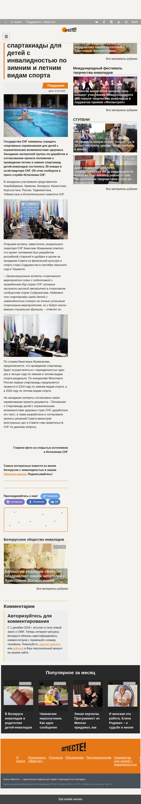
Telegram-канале (15, 474)
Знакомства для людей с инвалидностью (125, 761)
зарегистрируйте (50, 644)
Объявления (74, 757)
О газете (16, 21)
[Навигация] (6, 36)
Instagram (14, 502)
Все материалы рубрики (52, 588)
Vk (54, 502)
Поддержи (55, 85)
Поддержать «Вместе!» (41, 21)
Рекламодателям (98, 757)
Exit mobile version (70, 799)
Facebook (36, 502)
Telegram (50, 496)
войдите (18, 648)
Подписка (56, 757)
